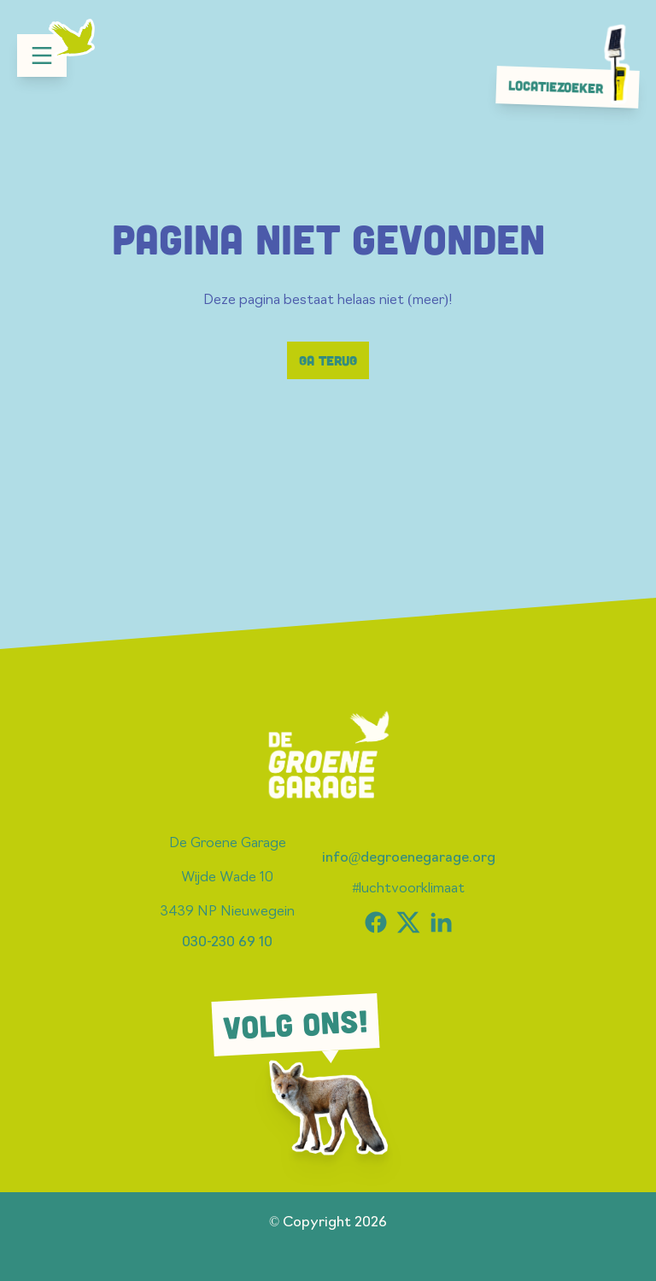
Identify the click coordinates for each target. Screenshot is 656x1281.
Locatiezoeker (572, 86)
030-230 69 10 (227, 943)
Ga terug (328, 360)
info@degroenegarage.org (409, 858)
